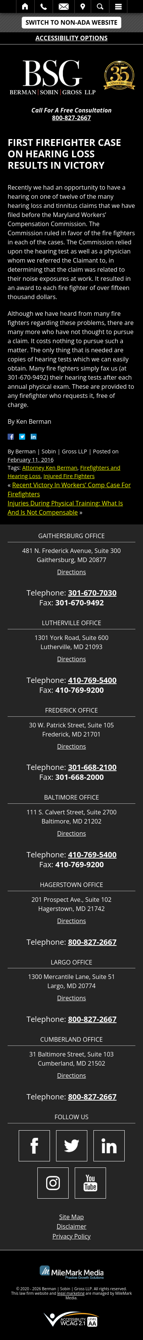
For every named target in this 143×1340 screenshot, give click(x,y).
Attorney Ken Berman (49, 467)
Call (44, 6)
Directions (71, 572)
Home (25, 6)
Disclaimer (71, 1226)
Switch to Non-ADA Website (71, 22)
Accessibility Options (71, 38)
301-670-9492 (79, 602)
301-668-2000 (79, 777)
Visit (83, 6)
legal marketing (71, 1293)
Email (63, 6)
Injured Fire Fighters (69, 476)
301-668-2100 (92, 767)
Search (100, 6)
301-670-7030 (92, 593)
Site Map (71, 1217)
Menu (118, 6)
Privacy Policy (72, 1236)
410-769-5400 (92, 680)
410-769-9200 (79, 690)
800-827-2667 (71, 118)
